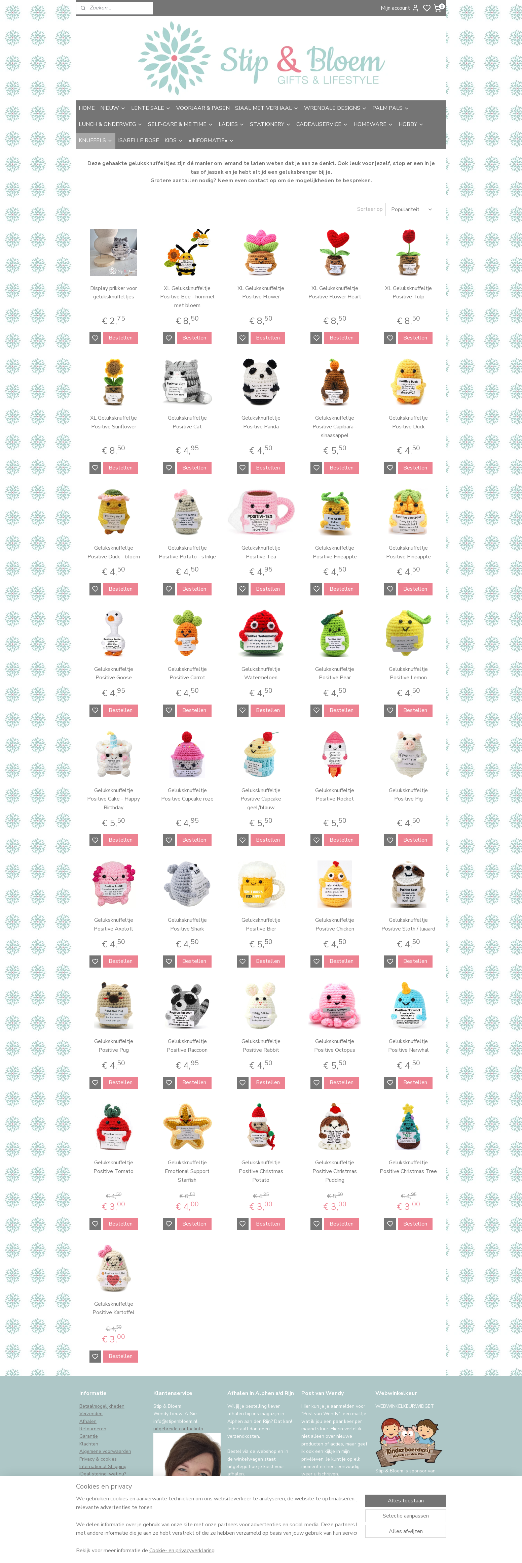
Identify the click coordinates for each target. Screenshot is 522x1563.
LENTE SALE (151, 108)
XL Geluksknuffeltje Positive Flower (260, 293)
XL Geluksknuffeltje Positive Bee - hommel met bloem (187, 297)
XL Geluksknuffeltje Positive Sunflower (113, 422)
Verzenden (91, 1413)
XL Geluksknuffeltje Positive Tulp (408, 293)
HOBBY (411, 124)
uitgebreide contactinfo (178, 1429)
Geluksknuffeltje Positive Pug (113, 1046)
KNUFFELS (96, 140)
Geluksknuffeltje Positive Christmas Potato (261, 1171)
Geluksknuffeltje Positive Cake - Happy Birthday (113, 799)
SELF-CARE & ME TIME (180, 124)
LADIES (232, 124)
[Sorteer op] (411, 209)
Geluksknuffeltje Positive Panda (261, 422)
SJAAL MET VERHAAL (267, 108)
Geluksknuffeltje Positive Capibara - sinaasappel (334, 426)
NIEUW (113, 108)
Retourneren (92, 1429)
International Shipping (102, 1466)
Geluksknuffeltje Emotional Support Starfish (187, 1171)
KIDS (173, 140)
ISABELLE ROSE (138, 140)
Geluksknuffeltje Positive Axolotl (113, 924)
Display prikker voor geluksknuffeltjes (113, 293)
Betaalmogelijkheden (101, 1406)
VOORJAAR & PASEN (203, 108)
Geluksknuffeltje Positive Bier (261, 924)
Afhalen (88, 1421)
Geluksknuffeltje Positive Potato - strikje (187, 552)
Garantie (88, 1436)
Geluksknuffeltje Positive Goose (113, 673)
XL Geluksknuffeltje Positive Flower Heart (334, 293)
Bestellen (121, 337)
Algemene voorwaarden (105, 1451)
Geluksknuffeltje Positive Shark (187, 924)
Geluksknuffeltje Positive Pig (408, 795)
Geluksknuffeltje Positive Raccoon (187, 1046)
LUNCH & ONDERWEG (111, 124)
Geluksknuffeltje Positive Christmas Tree (408, 1167)
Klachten (88, 1444)
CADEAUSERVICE (322, 124)
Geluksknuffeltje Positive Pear (334, 673)
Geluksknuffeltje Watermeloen (261, 673)
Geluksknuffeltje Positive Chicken (334, 924)
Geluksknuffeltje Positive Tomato (114, 1167)
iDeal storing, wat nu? (102, 1474)
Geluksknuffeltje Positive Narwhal (408, 1046)
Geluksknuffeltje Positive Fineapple (335, 552)
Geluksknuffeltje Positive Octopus (334, 1046)
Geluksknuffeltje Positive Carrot (187, 673)
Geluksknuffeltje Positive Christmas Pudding (334, 1171)
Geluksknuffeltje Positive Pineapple (408, 552)
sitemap (297, 1550)
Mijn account (400, 8)
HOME (87, 108)
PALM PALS (390, 108)
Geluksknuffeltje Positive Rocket (334, 795)
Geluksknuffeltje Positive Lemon (408, 673)
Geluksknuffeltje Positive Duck (408, 422)
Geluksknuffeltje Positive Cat (187, 422)
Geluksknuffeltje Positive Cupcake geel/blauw (260, 799)
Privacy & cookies (98, 1459)
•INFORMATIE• (211, 140)
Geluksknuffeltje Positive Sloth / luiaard (408, 924)
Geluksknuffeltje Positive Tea (261, 552)
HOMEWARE (373, 124)
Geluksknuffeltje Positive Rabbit (261, 1046)
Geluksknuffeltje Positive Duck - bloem (113, 552)
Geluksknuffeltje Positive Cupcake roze (187, 795)
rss (309, 1550)
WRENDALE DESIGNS (335, 108)
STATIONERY (270, 124)
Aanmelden (320, 1491)
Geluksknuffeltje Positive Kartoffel (113, 1308)
